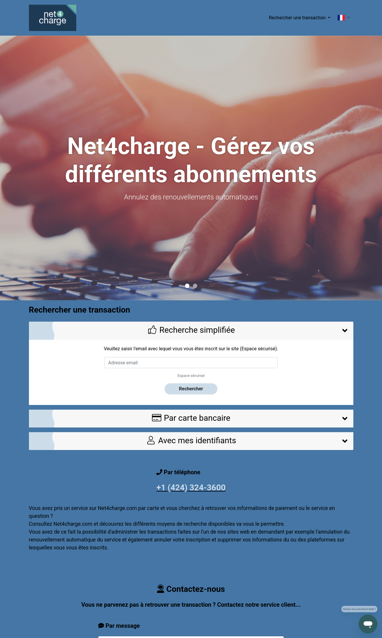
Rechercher (191, 389)
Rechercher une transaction (298, 17)
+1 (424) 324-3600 (191, 487)
